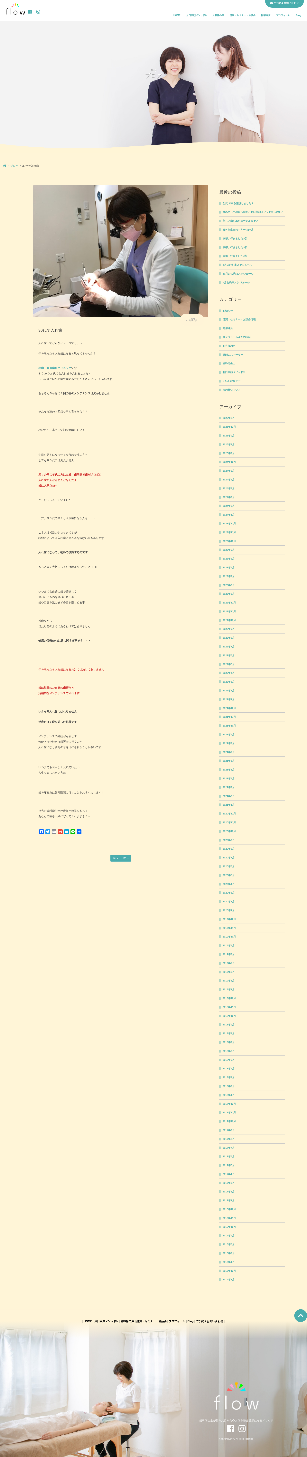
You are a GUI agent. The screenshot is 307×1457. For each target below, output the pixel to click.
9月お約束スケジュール (236, 282)
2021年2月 (229, 796)
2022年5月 (229, 664)
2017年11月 (229, 1112)
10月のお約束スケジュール (238, 273)
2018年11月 (229, 1007)
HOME (177, 15)
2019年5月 (229, 980)
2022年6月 (229, 655)
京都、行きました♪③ (235, 238)
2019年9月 (229, 945)
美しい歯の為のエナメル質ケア (240, 221)
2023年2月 (229, 593)
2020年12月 (229, 813)
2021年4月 (229, 778)
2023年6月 (229, 567)
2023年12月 (229, 523)
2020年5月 (229, 875)
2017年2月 (229, 1191)
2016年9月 (229, 1235)
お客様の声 (218, 15)
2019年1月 (229, 989)
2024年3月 (229, 497)
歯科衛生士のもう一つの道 (238, 229)
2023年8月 (229, 558)
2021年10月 (229, 725)
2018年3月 (229, 1077)
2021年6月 (229, 761)
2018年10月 (229, 1016)
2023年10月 (229, 541)
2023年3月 (229, 585)
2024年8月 (229, 470)
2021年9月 (229, 734)
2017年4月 (229, 1174)
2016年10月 (229, 1227)
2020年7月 (229, 857)
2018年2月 (229, 1086)
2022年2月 (229, 690)
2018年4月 (229, 1068)
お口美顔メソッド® (196, 15)
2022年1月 (229, 699)
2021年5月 (229, 769)
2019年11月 (229, 928)
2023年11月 (229, 532)
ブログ (14, 165)
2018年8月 (229, 1033)
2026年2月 (229, 418)
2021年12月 (229, 708)
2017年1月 (229, 1200)
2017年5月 (229, 1165)
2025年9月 (229, 435)
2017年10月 (229, 1121)
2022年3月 (229, 681)
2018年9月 (229, 1024)
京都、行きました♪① (235, 256)
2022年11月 (229, 611)
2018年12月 (229, 998)
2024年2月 (229, 506)
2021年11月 (229, 717)
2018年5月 (229, 1060)
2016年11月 (229, 1218)
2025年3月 (229, 453)
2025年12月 (229, 426)
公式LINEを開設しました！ (238, 203)
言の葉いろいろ (231, 390)
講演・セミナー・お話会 (243, 15)
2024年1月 (229, 514)
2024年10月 (229, 462)
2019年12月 (229, 919)
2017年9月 (229, 1130)
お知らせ (228, 310)
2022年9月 (229, 629)
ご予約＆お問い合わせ (209, 1321)
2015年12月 (229, 1271)
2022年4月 (229, 673)
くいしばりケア (231, 381)
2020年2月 (229, 901)
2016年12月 (229, 1209)
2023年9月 (229, 550)
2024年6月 (229, 479)
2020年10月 (229, 831)
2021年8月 (229, 743)
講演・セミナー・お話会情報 (239, 319)
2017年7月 (229, 1148)
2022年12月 (229, 602)
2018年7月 (229, 1042)
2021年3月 (229, 787)
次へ (126, 858)
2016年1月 (229, 1262)
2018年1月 (229, 1095)
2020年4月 (229, 884)
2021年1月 (229, 804)
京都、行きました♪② (235, 247)
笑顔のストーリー (233, 354)
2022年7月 (229, 646)
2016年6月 (229, 1244)
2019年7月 (229, 963)
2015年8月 (229, 1279)
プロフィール (283, 15)
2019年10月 (229, 936)
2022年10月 (229, 620)
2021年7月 (229, 752)
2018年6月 (229, 1051)
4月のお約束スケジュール (237, 265)
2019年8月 (229, 954)
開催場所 (266, 15)
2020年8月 (229, 848)
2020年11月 (229, 822)
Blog (298, 15)
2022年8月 (229, 637)
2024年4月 (229, 488)
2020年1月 (229, 910)
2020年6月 (229, 866)
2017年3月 (229, 1183)
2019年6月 (229, 972)
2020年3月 (229, 892)
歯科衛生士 (229, 363)
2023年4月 (229, 576)
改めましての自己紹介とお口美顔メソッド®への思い (253, 212)
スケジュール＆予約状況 (237, 337)
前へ (115, 858)
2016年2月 (229, 1253)
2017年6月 (229, 1156)
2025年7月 (229, 444)
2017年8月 (229, 1139)
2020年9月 (229, 840)
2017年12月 (229, 1104)
